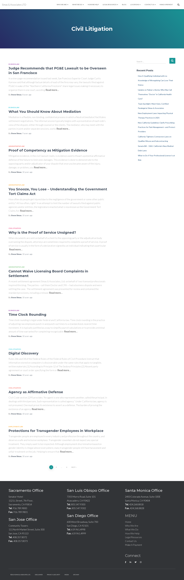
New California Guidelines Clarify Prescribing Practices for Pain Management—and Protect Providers (156, 127)
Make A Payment (166, 5)
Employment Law (16, 427)
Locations (135, 5)
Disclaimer (39, 574)
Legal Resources (110, 5)
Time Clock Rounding (27, 315)
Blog (124, 5)
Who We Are (62, 5)
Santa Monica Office (143, 490)
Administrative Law (16, 146)
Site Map (76, 574)
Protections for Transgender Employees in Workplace (56, 431)
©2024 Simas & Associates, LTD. (21, 574)
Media (66, 574)
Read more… (52, 89)
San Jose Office (23, 519)
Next (73, 467)
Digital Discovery (23, 353)
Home (128, 521)
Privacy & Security (53, 574)
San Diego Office (82, 515)
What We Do (78, 5)
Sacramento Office (26, 490)
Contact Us (150, 5)
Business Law (14, 64)
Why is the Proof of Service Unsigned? (42, 232)
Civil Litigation (15, 228)
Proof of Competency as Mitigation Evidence (48, 150)
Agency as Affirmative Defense (36, 392)
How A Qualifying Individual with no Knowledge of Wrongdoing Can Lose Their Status (155, 80)
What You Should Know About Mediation (45, 112)
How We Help (93, 5)
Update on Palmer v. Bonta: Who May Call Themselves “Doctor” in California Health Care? (155, 94)
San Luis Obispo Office (88, 490)
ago (26, 94)
